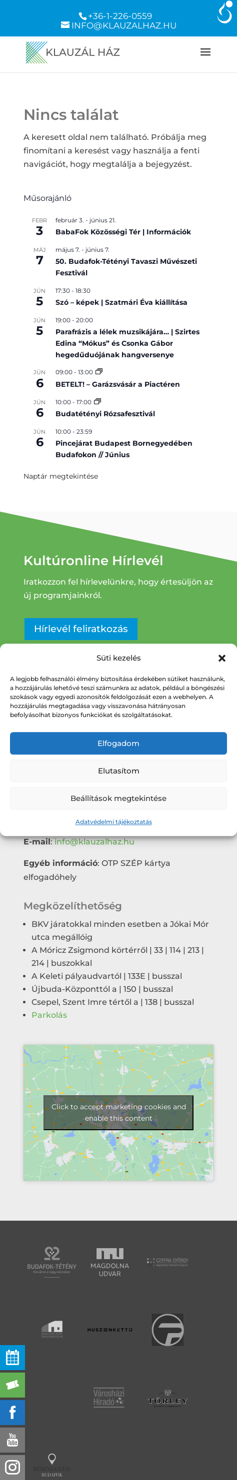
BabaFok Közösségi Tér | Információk (123, 231)
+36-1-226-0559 (120, 16)
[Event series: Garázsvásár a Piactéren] (99, 372)
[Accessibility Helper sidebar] (225, 12)
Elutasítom (119, 770)
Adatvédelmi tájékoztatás (114, 822)
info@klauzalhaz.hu (94, 841)
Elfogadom (119, 743)
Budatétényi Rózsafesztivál (105, 413)
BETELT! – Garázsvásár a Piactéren (118, 384)
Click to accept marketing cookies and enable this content (119, 1112)
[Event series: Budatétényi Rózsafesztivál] (97, 402)
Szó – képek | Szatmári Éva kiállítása (122, 302)
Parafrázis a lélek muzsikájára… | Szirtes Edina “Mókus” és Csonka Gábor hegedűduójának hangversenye (128, 343)
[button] (222, 658)
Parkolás (49, 1015)
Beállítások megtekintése (118, 798)
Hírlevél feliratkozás (81, 629)
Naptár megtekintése (61, 476)
